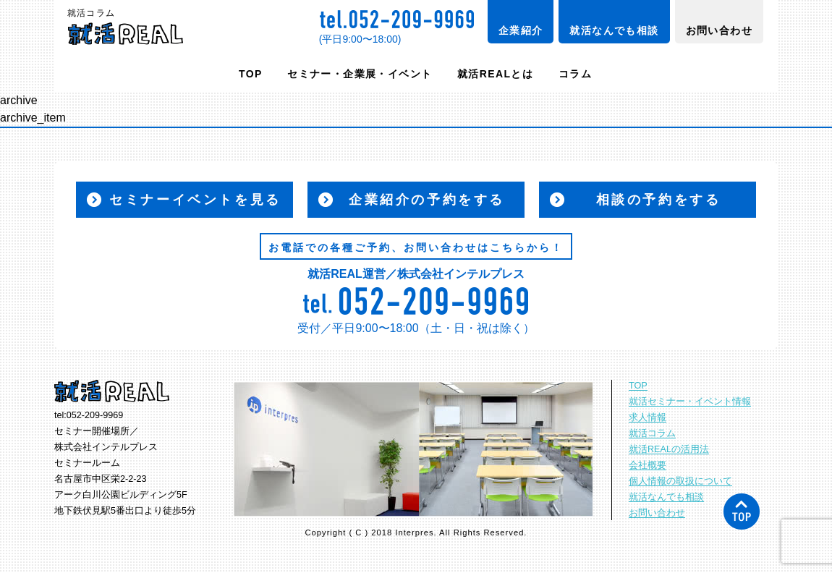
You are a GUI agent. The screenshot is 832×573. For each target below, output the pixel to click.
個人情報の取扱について (680, 481)
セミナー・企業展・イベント (359, 74)
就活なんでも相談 (613, 30)
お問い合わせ (719, 30)
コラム (575, 74)
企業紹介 (520, 30)
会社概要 (647, 465)
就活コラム (652, 433)
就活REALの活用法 (669, 449)
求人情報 (647, 417)
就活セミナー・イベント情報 (690, 401)
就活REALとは (495, 74)
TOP (251, 74)
